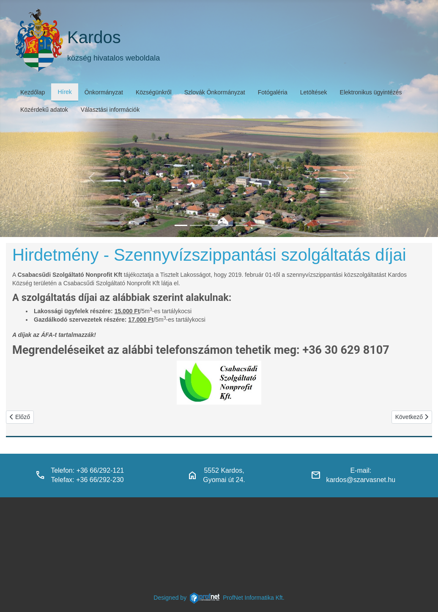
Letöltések (313, 92)
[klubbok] (257, 225)
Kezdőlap (32, 92)
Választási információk (110, 109)
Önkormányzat (104, 92)
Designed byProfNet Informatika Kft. (218, 597)
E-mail (359, 470)
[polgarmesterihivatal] (226, 225)
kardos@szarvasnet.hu (360, 479)
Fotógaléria (272, 92)
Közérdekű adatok (44, 109)
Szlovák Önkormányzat (214, 92)
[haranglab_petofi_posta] (196, 225)
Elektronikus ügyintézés (371, 92)
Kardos (94, 37)
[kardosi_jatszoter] (211, 225)
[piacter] (241, 225)
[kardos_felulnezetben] (181, 225)
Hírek (64, 91)
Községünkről (154, 92)
